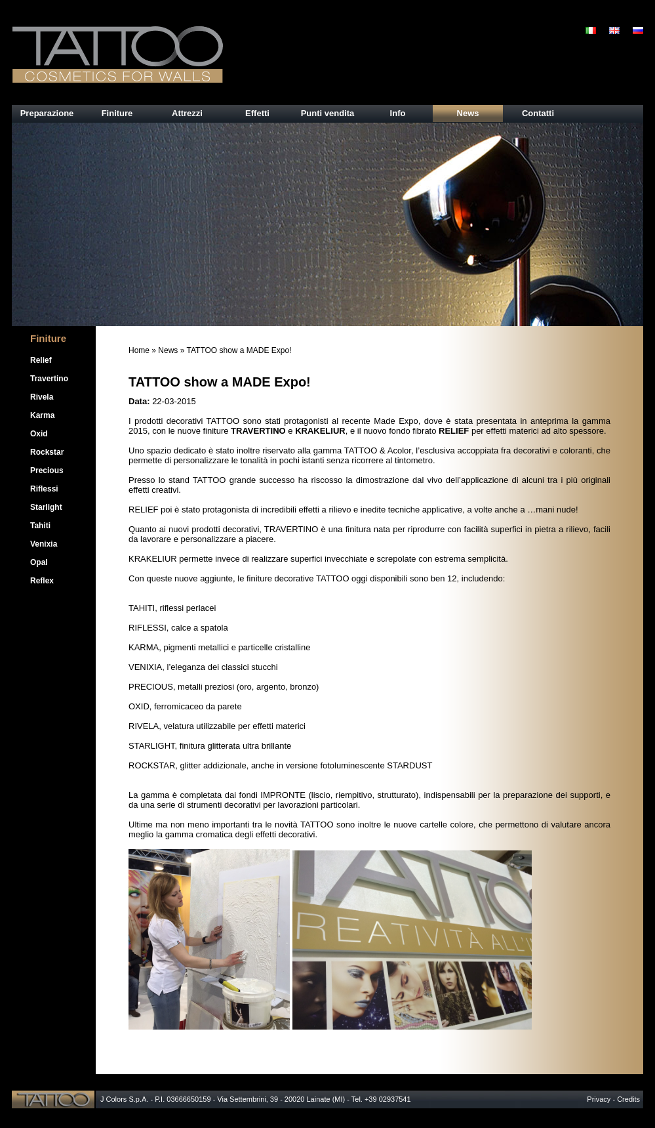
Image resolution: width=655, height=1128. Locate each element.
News (168, 350)
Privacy (598, 1099)
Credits (628, 1099)
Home (139, 350)
